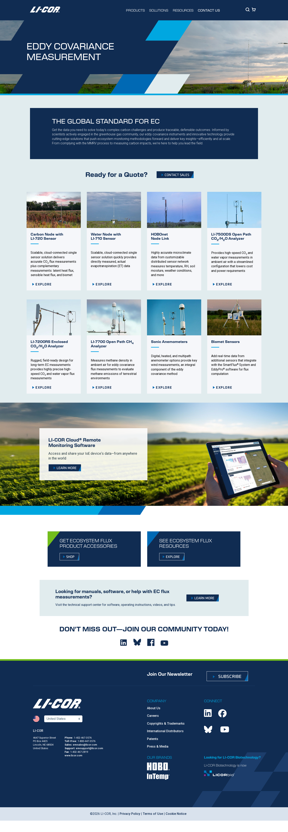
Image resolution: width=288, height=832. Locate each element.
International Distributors (165, 731)
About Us (153, 708)
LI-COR (38, 731)
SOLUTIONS (158, 10)
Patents (152, 739)
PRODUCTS (135, 10)
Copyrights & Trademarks (166, 723)
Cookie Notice (175, 814)
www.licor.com (73, 755)
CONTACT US (209, 10)
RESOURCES (183, 10)
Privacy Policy (129, 814)
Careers (153, 716)
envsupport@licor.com (89, 748)
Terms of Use (152, 814)
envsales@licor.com (85, 744)
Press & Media (157, 746)
